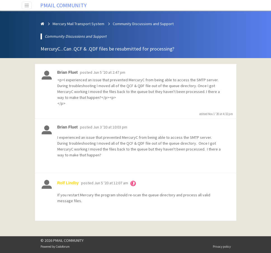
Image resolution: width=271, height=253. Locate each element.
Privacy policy (222, 247)
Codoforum (63, 247)
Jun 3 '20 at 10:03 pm (110, 127)
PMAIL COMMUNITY (63, 5)
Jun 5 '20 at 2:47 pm (109, 72)
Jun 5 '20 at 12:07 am (111, 182)
